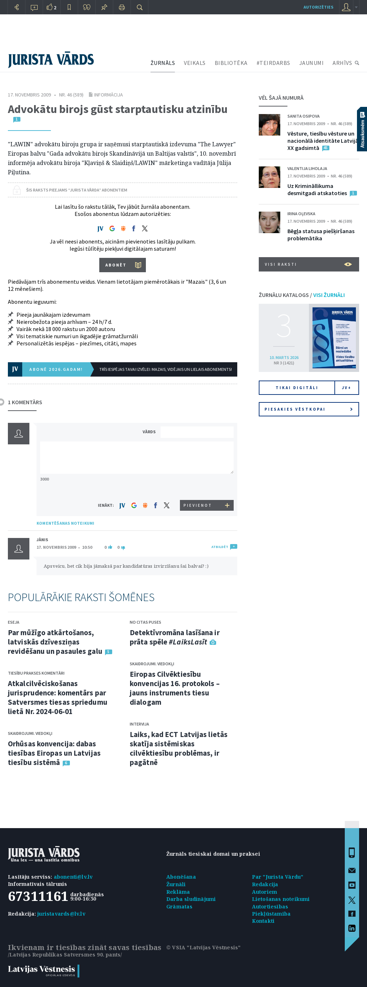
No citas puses (145, 622)
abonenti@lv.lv (73, 876)
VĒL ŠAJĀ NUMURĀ (281, 97)
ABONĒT (116, 265)
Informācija (108, 94)
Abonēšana (181, 876)
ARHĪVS (342, 62)
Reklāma (178, 891)
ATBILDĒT (219, 546)
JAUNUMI (311, 62)
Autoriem (264, 891)
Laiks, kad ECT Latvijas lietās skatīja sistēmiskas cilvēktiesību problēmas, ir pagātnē (179, 748)
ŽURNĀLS (163, 62)
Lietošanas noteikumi (281, 899)
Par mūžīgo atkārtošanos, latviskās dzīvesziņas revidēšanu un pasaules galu (55, 642)
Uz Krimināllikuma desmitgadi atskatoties (317, 189)
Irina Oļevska (301, 213)
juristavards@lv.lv (61, 913)
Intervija (139, 724)
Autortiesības (270, 906)
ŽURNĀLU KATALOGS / (302, 294)
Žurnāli (176, 884)
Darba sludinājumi (191, 899)
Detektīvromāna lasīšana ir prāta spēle (175, 637)
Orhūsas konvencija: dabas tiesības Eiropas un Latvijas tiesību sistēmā (54, 753)
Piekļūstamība (271, 913)
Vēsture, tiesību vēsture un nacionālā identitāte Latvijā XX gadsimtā (322, 140)
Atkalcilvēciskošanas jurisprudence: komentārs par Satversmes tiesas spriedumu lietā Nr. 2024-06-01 (58, 697)
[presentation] (198, 486)
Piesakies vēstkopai (308, 409)
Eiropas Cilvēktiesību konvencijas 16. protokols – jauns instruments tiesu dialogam (175, 688)
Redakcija (265, 884)
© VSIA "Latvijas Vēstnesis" (203, 947)
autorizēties (318, 7)
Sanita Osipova (303, 116)
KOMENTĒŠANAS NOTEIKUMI (65, 523)
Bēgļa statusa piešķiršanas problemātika (320, 234)
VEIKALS (195, 62)
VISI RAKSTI (308, 264)
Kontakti (263, 920)
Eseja (13, 622)
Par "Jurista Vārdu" (278, 876)
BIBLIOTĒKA (231, 62)
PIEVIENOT (198, 505)
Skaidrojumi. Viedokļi (30, 733)
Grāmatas (179, 906)
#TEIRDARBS (273, 62)
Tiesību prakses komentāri (36, 673)
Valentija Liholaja (307, 168)
